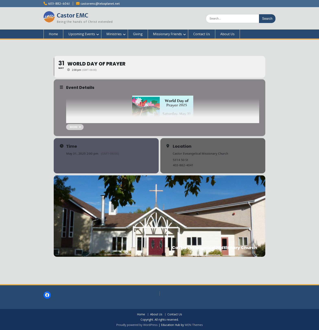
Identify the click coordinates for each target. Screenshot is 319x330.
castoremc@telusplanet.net (100, 3)
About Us (227, 34)
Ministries (114, 34)
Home (53, 34)
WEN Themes (194, 325)
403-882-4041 (59, 3)
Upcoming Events (81, 34)
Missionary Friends (167, 34)
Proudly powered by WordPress (137, 325)
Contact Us (201, 34)
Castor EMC (72, 15)
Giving (138, 34)
